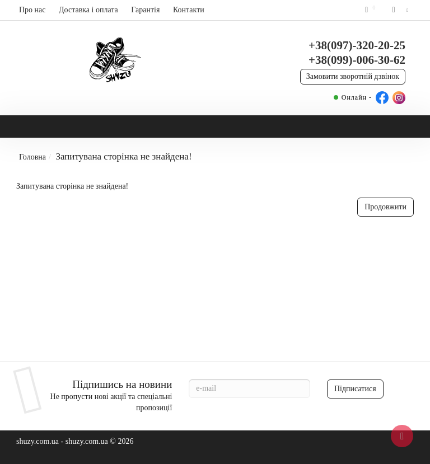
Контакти (188, 10)
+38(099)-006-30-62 (357, 60)
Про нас (32, 10)
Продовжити (385, 207)
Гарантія (145, 10)
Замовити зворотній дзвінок (352, 76)
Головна (32, 157)
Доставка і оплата (88, 10)
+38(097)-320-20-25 (357, 45)
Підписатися (355, 389)
